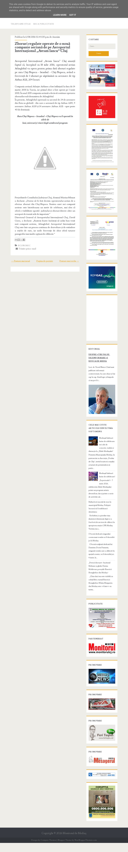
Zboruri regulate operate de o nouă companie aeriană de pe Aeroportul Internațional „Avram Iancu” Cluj (41, 47)
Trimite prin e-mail (25, 250)
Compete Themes (48, 849)
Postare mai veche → (70, 262)
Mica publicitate (43, 24)
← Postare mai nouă (19, 262)
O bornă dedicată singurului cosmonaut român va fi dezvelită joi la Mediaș (102, 542)
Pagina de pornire (44, 262)
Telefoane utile (21, 24)
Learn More (59, 15)
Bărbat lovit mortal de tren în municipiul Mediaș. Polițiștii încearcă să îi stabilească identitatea (101, 513)
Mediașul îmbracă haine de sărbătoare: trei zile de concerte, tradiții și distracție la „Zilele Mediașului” (101, 456)
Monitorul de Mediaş (74, 842)
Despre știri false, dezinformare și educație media (98, 370)
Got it (72, 15)
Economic (23, 247)
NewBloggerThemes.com (86, 849)
